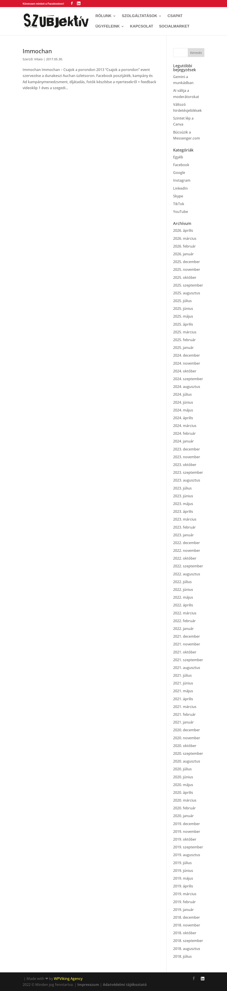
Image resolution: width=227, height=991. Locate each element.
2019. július (182, 862)
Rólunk (103, 16)
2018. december (186, 917)
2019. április (183, 886)
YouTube (180, 211)
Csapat (175, 16)
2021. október (184, 652)
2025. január (183, 347)
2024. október (184, 371)
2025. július (182, 300)
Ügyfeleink (107, 26)
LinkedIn (180, 188)
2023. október (184, 464)
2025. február (184, 339)
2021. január (183, 722)
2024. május (183, 410)
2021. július (182, 675)
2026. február (184, 246)
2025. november (186, 269)
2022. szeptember (188, 566)
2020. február (184, 808)
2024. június (183, 402)
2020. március (184, 800)
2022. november (186, 550)
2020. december (186, 730)
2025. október (184, 277)
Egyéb (178, 157)
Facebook (181, 164)
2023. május (183, 503)
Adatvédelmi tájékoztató (125, 984)
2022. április (183, 605)
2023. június (183, 496)
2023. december (186, 449)
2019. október (184, 839)
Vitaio (38, 59)
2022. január (183, 628)
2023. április (183, 511)
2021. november (186, 644)
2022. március (184, 613)
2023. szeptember (188, 472)
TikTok (178, 203)
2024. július (182, 394)
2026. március (184, 238)
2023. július (182, 488)
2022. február (184, 620)
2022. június (183, 589)
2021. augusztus (186, 667)
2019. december (186, 823)
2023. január (183, 535)
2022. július (182, 581)
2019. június (183, 870)
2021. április (183, 698)
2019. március (184, 893)
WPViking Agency (68, 978)
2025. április (183, 324)
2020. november (186, 737)
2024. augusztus (186, 386)
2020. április (183, 792)
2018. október (184, 932)
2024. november (186, 363)
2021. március (184, 706)
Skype (178, 196)
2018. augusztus (186, 948)
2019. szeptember (188, 847)
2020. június (183, 777)
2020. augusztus (186, 761)
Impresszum (88, 984)
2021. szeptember (188, 659)
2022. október (184, 558)
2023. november (186, 456)
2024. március (184, 425)
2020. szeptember (188, 753)
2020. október (184, 745)
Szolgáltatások (139, 16)
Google (179, 172)
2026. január (183, 254)
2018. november (186, 925)
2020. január (183, 815)
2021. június (183, 683)
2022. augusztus (186, 574)
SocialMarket (174, 26)
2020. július (182, 769)
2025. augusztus (186, 293)
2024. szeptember (188, 378)
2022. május (183, 597)
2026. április (183, 230)
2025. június (183, 308)
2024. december (186, 355)
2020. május (183, 784)
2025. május (183, 316)
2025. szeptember (188, 285)
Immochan (37, 51)
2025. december (186, 261)
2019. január (183, 909)
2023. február (184, 527)
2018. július (182, 956)
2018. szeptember (188, 940)
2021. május (183, 690)
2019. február (184, 901)
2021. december (186, 636)
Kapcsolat (141, 26)
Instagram (181, 180)
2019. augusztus (186, 854)
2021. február (184, 714)
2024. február (184, 433)
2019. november (186, 831)
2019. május (183, 878)
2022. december (186, 542)
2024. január (183, 441)
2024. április (183, 417)
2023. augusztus (186, 480)
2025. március (184, 332)
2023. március (184, 519)
